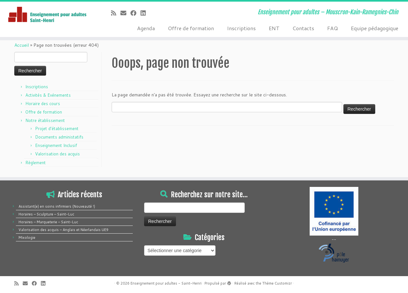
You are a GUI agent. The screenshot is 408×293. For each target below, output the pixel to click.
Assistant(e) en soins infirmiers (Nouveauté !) (57, 206)
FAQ (332, 28)
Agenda (146, 28)
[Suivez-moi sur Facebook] (135, 13)
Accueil (21, 45)
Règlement (35, 162)
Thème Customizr (277, 283)
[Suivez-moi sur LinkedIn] (145, 13)
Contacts (303, 28)
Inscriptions (241, 28)
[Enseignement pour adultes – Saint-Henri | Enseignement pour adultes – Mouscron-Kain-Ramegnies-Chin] (47, 15)
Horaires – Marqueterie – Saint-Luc (48, 222)
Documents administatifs (59, 137)
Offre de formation (191, 28)
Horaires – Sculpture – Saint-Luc (46, 214)
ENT (274, 28)
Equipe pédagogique (374, 28)
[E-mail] (125, 13)
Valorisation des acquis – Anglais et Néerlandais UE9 (63, 229)
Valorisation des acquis (57, 154)
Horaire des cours (42, 103)
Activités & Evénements (48, 95)
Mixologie (27, 237)
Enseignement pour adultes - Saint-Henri (166, 283)
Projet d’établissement (57, 128)
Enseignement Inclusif (56, 145)
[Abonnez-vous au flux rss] (115, 13)
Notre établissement (45, 120)
